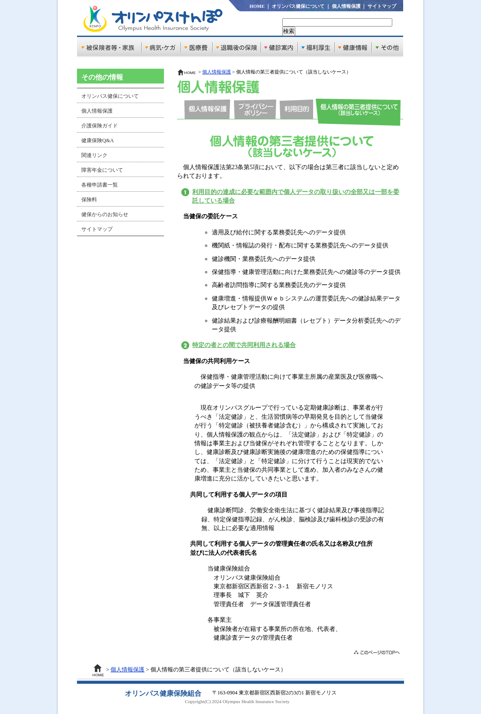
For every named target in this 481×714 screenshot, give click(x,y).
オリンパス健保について (298, 6)
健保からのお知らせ (104, 214)
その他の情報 (102, 77)
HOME (257, 6)
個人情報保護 (346, 6)
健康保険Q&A (97, 140)
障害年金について (102, 170)
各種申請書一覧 (99, 185)
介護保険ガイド (99, 126)
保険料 (89, 200)
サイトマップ (381, 6)
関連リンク (94, 155)
